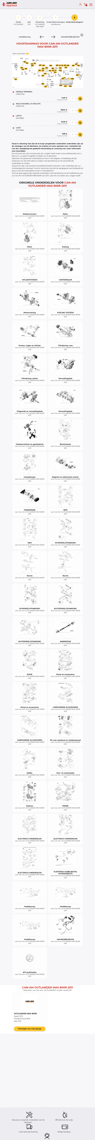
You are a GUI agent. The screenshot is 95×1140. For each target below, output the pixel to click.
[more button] (75, 98)
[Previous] (42, 36)
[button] (82, 35)
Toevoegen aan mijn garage (29, 1029)
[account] (81, 4)
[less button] (69, 98)
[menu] (90, 4)
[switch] (27, 53)
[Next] (53, 36)
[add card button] (80, 98)
